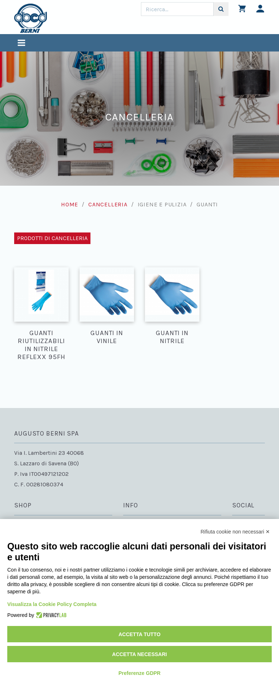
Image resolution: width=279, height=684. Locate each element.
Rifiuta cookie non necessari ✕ (235, 532)
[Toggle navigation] (21, 43)
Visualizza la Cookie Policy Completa (52, 604)
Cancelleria (108, 204)
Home (69, 204)
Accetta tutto (139, 634)
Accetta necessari (139, 654)
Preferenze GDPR (139, 673)
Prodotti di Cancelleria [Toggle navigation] (52, 238)
